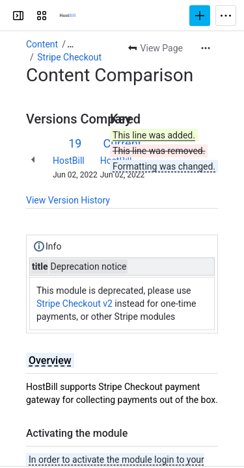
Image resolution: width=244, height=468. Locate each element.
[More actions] (205, 48)
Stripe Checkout (69, 57)
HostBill (69, 160)
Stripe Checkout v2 (74, 303)
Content (42, 44)
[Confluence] (67, 15)
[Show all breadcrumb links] (70, 44)
